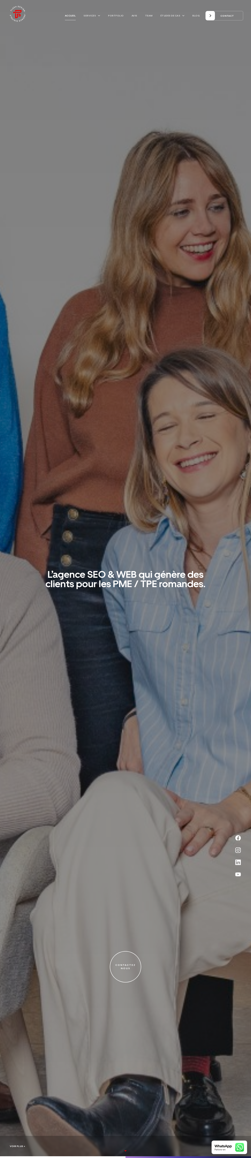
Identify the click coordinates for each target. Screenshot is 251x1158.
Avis (134, 15)
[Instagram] (239, 850)
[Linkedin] (239, 862)
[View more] (126, 1141)
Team (149, 15)
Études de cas (172, 16)
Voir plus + (17, 1146)
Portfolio (116, 15)
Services (92, 16)
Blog (196, 15)
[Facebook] (239, 838)
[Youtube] (239, 874)
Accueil (70, 15)
